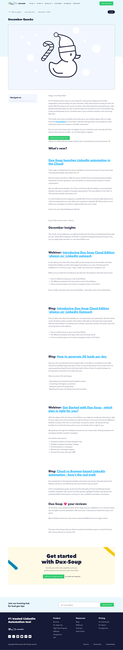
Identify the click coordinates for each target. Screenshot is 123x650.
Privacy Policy (97, 644)
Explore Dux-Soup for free (59, 138)
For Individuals (104, 622)
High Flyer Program (60, 628)
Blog (77, 622)
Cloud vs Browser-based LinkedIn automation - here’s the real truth (76, 472)
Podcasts (79, 628)
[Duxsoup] (23, 629)
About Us (86, 644)
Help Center (80, 631)
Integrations (57, 634)
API (54, 638)
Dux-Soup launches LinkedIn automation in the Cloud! (79, 162)
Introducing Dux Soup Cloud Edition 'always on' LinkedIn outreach (81, 254)
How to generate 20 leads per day (82, 356)
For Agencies (58, 625)
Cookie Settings (110, 644)
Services (56, 622)
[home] (16, 3)
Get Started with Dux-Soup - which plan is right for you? (80, 409)
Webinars (79, 625)
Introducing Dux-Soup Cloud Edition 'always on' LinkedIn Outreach (78, 310)
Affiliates (56, 631)
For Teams (102, 625)
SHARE (111, 12)
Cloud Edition (61, 122)
